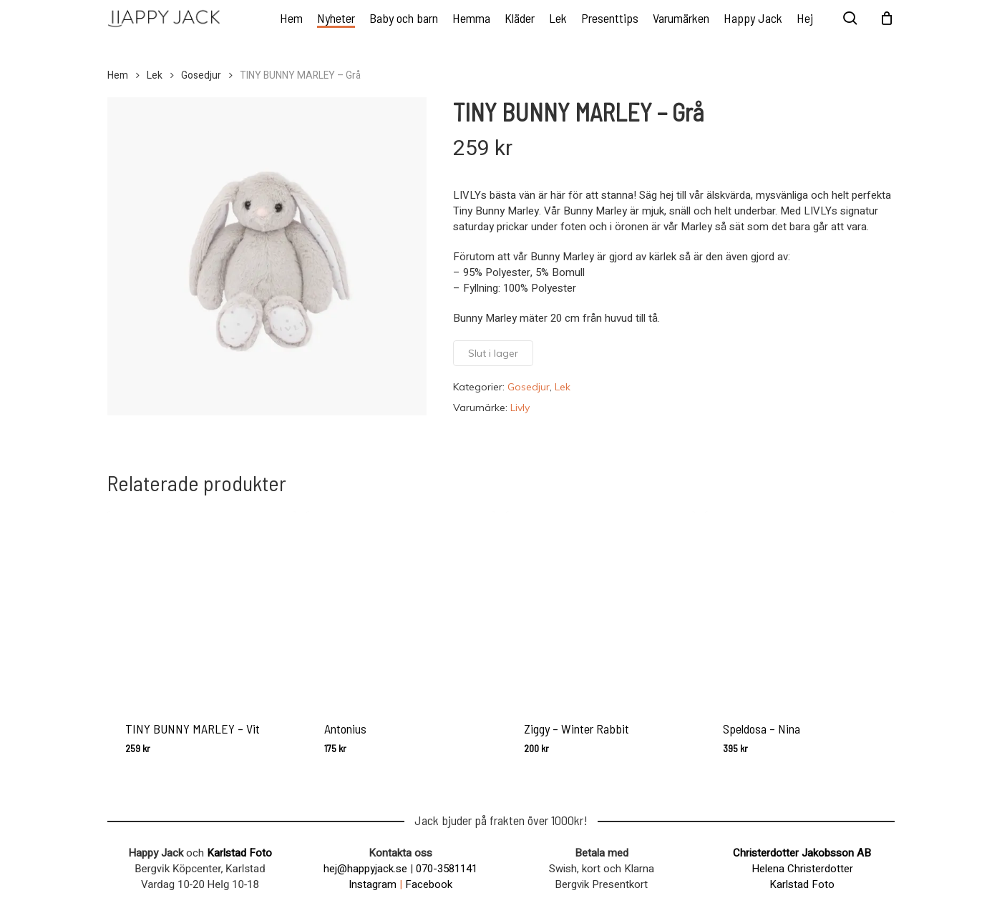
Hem (117, 76)
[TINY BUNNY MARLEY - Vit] (201, 605)
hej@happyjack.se (365, 869)
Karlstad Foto (239, 853)
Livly (520, 407)
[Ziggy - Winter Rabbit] (600, 605)
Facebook (428, 884)
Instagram (373, 884)
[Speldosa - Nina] (799, 605)
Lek (154, 76)
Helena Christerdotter (802, 869)
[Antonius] (400, 605)
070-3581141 (446, 869)
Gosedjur (201, 76)
